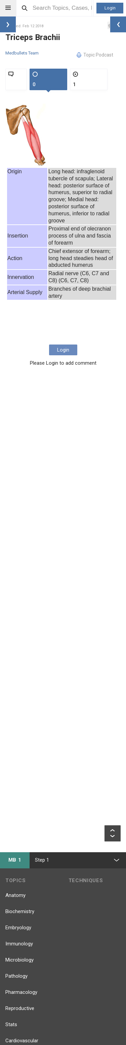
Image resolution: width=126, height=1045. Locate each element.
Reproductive (19, 1008)
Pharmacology (21, 992)
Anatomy (15, 895)
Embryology (18, 928)
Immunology (19, 944)
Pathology (16, 976)
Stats (11, 1024)
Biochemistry (19, 911)
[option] (26, 135)
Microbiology (19, 960)
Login (110, 7)
